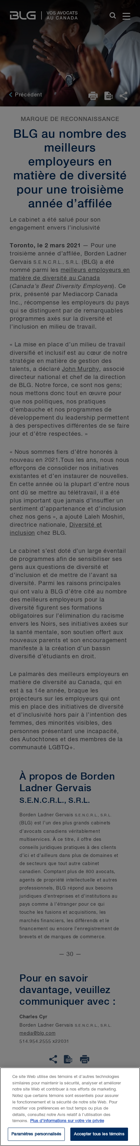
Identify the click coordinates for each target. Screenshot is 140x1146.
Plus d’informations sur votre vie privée (67, 1122)
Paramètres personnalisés (36, 1135)
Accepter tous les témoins (99, 1135)
